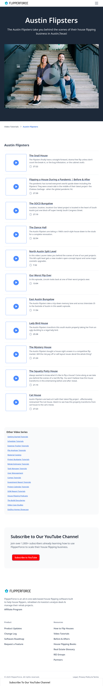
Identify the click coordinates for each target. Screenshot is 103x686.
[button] (96, 3)
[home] (16, 3)
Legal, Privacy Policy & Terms (86, 677)
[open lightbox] (51, 76)
